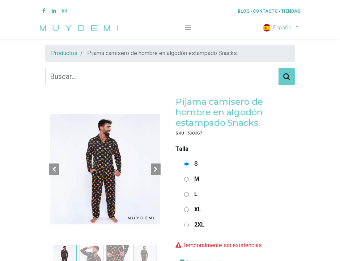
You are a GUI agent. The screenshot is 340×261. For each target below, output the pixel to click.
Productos (64, 53)
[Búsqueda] (287, 76)
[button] (54, 169)
